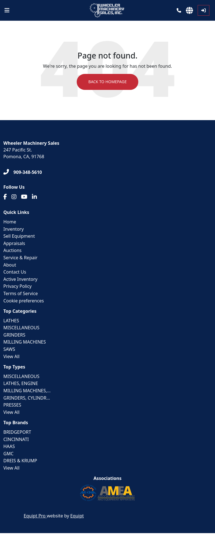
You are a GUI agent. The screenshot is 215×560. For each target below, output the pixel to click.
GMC (8, 454)
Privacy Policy (17, 286)
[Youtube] (24, 196)
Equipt (77, 516)
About (9, 265)
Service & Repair (20, 258)
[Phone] (179, 10)
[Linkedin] (34, 196)
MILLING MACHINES (24, 342)
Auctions (12, 250)
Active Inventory (20, 279)
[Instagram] (14, 196)
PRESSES (12, 405)
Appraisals (14, 243)
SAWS (9, 349)
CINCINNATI (16, 439)
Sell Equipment (19, 236)
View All (11, 356)
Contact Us (14, 272)
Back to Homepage (107, 82)
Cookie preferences (23, 301)
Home (9, 222)
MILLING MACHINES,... (27, 391)
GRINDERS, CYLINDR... (26, 398)
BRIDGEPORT (17, 432)
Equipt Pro (35, 516)
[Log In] (203, 10)
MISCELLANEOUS (21, 328)
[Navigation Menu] (7, 10)
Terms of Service (20, 293)
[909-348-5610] (22, 172)
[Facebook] (5, 196)
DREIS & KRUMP (20, 461)
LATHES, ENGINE (20, 384)
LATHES (11, 321)
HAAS (9, 446)
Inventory (13, 229)
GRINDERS (14, 335)
